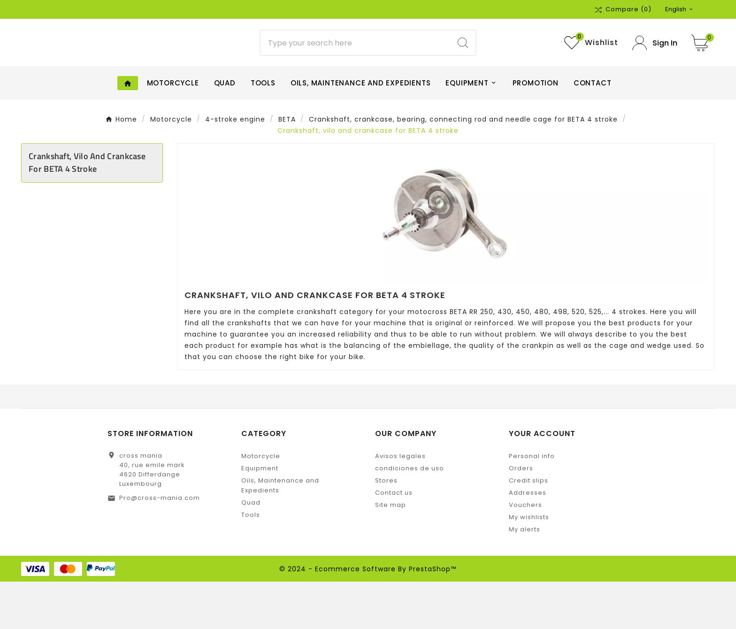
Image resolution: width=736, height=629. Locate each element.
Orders (521, 515)
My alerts (524, 576)
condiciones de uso (409, 515)
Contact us (394, 540)
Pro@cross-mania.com (159, 545)
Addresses (527, 540)
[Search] (356, 66)
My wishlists (529, 564)
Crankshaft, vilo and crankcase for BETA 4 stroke (87, 209)
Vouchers (525, 552)
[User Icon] (654, 66)
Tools (250, 562)
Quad (251, 549)
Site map (390, 552)
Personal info (532, 503)
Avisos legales (400, 503)
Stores (386, 527)
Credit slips (528, 527)
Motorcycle (260, 503)
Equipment (259, 515)
